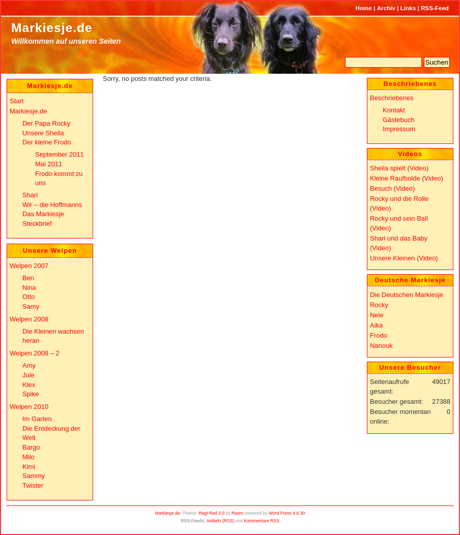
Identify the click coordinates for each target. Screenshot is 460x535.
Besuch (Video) (392, 188)
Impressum (399, 129)
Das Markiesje (43, 214)
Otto (28, 297)
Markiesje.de (52, 28)
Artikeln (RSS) (220, 520)
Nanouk (381, 345)
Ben (28, 278)
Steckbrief (37, 223)
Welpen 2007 (29, 266)
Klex (28, 385)
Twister (32, 485)
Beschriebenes (392, 98)
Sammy (33, 476)
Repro (238, 513)
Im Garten (37, 419)
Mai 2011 (48, 164)
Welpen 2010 (29, 406)
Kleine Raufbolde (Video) (406, 178)
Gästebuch (399, 120)
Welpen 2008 (29, 319)
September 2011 (59, 154)
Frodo (378, 335)
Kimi (28, 466)
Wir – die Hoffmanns (52, 205)
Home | (366, 8)
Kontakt (394, 110)
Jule (28, 375)
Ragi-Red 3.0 (211, 513)
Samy (30, 306)
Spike (30, 394)
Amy (29, 365)
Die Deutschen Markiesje (406, 295)
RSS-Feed (435, 8)
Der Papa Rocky (46, 123)
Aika (376, 325)
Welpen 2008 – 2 (35, 353)
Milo (28, 457)
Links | (409, 8)
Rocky (379, 305)
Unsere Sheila (43, 133)
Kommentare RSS (261, 520)
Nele (377, 315)
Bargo (31, 447)
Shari (30, 195)
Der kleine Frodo (46, 142)
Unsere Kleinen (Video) (404, 258)
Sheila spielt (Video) (399, 168)
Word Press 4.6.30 (287, 513)
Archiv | (388, 8)
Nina (29, 287)
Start (16, 101)
